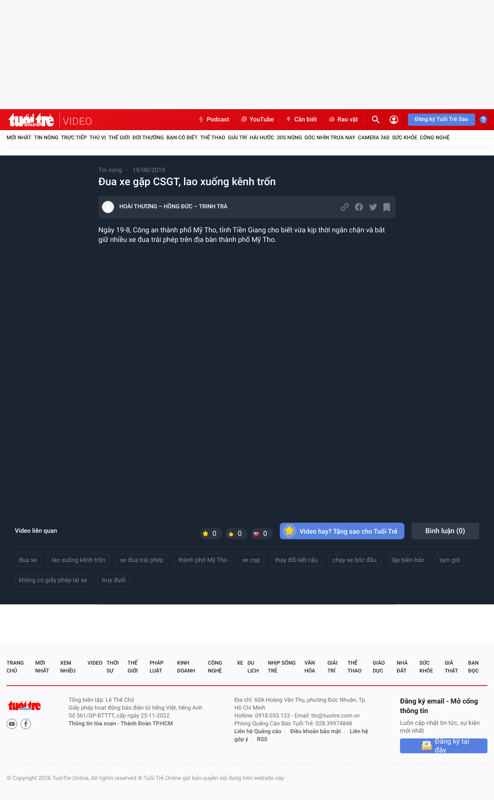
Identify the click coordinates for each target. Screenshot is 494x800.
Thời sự (113, 667)
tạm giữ (449, 560)
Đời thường (148, 137)
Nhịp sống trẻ (282, 667)
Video (94, 663)
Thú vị (97, 137)
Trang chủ (15, 667)
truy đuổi (114, 580)
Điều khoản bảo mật (315, 731)
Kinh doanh (186, 667)
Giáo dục (379, 667)
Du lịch (253, 667)
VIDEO (77, 121)
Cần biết (301, 119)
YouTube (257, 119)
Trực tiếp (74, 137)
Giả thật (451, 667)
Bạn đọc (473, 667)
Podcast (213, 119)
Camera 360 (374, 137)
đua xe (28, 560)
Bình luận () (445, 531)
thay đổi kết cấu (296, 560)
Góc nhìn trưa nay (330, 137)
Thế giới (119, 137)
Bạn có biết (182, 137)
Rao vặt (343, 119)
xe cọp (251, 560)
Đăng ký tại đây (452, 745)
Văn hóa (309, 667)
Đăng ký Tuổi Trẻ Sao (441, 119)
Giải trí (237, 137)
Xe (240, 663)
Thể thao (212, 137)
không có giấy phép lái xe (53, 580)
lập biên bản (408, 560)
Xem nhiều (68, 667)
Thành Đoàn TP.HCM (147, 724)
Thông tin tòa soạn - (95, 724)
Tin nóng (46, 137)
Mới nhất (19, 137)
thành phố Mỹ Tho (202, 560)
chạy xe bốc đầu (355, 560)
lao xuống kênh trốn (78, 560)
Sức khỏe (404, 137)
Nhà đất (402, 667)
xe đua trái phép (142, 560)
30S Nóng (289, 137)
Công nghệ (434, 137)
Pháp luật (157, 667)
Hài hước (262, 137)
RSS (262, 739)
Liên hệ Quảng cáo (258, 731)
